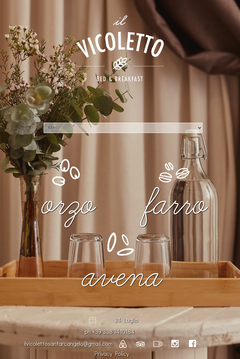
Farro (174, 204)
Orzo (66, 204)
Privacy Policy (111, 353)
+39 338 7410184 (113, 331)
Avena (120, 276)
